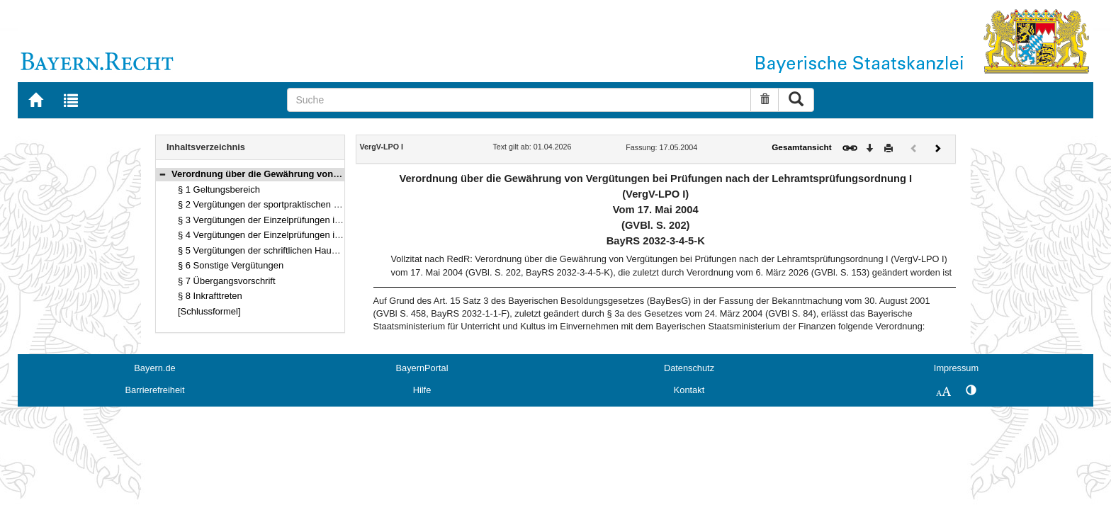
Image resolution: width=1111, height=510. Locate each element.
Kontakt (689, 390)
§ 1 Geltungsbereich (219, 189)
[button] (162, 174)
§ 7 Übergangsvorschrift (227, 281)
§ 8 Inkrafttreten (210, 295)
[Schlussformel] (209, 311)
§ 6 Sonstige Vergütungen (230, 265)
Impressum (956, 368)
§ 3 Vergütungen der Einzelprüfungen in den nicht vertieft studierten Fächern (333, 220)
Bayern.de (154, 368)
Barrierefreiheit (155, 390)
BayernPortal (422, 368)
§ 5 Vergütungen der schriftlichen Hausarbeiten (273, 250)
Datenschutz (689, 368)
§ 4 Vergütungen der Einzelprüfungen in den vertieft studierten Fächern (322, 235)
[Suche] (519, 100)
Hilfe (422, 390)
